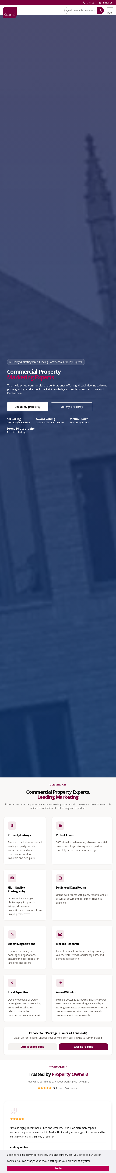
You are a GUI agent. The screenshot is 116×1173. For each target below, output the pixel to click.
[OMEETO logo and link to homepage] (10, 12)
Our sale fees (83, 1047)
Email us (108, 2)
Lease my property (28, 407)
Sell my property (72, 407)
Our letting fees (32, 1047)
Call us (90, 2)
